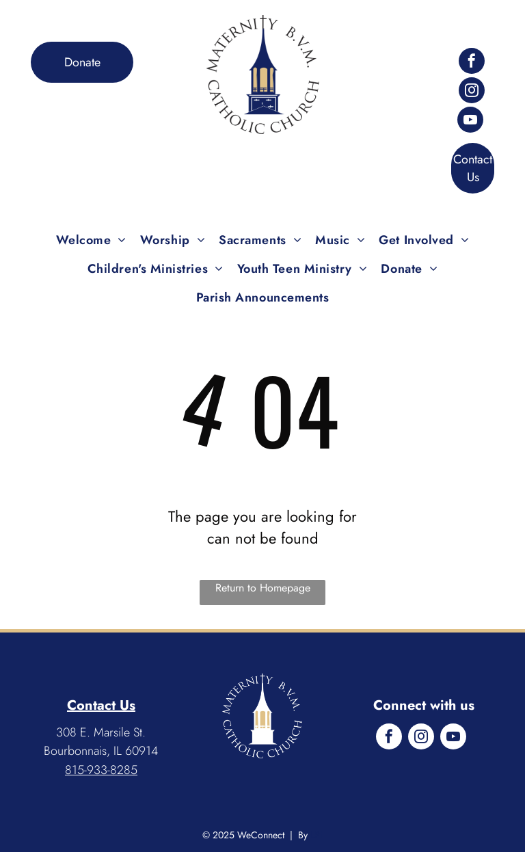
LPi (316, 835)
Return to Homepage (262, 588)
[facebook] (472, 62)
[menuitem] (91, 240)
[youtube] (470, 121)
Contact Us (101, 705)
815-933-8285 (101, 770)
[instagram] (472, 92)
